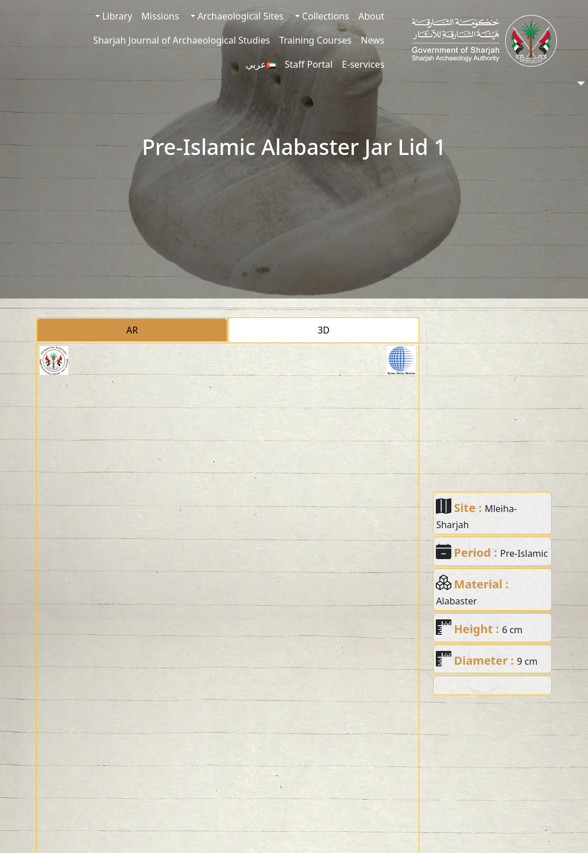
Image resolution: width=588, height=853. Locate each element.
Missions (160, 16)
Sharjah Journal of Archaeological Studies (181, 40)
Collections (324, 16)
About (371, 16)
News (372, 40)
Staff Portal (309, 64)
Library (116, 16)
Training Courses (315, 40)
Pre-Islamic (524, 553)
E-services (363, 64)
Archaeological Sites (239, 16)
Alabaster (456, 601)
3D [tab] (324, 330)
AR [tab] (132, 330)
